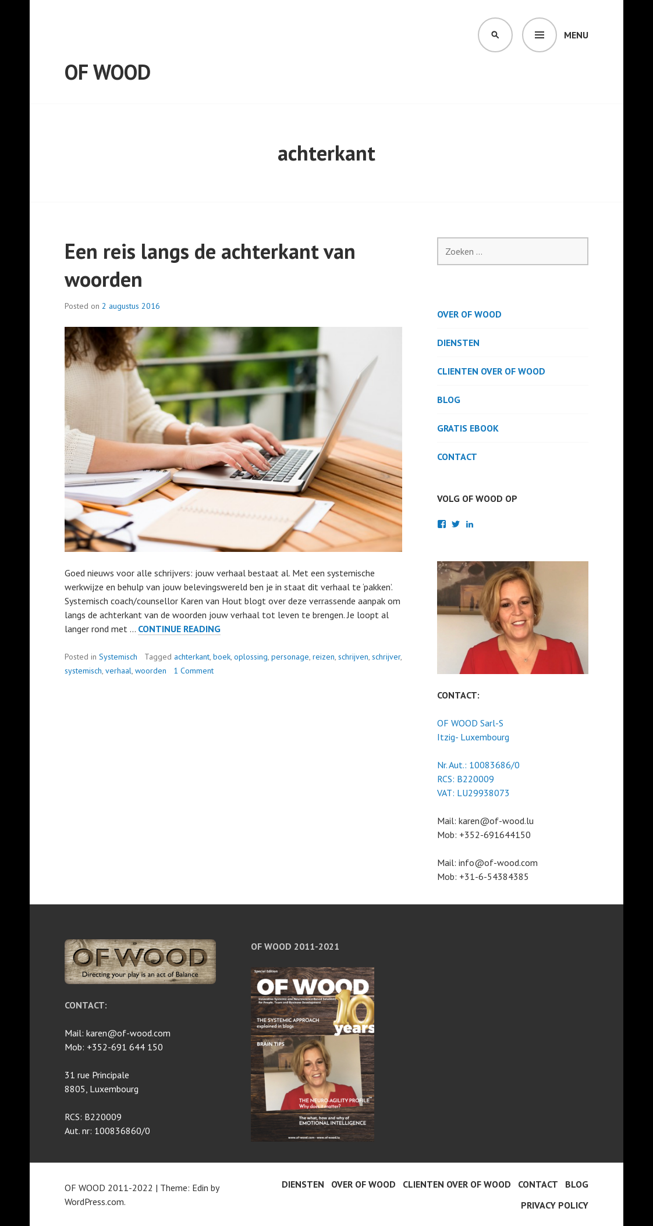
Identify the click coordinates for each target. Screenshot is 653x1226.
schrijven (353, 656)
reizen (324, 656)
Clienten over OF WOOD (491, 371)
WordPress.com (94, 1201)
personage (290, 656)
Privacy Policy (554, 1205)
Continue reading (179, 629)
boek (221, 656)
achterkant (192, 656)
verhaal (118, 670)
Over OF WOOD (469, 314)
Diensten (458, 342)
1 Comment (193, 670)
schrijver (386, 656)
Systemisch (118, 656)
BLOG (448, 399)
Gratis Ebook (468, 428)
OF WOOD (108, 71)
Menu (576, 35)
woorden (150, 670)
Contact (457, 456)
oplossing (251, 656)
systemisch (83, 670)
